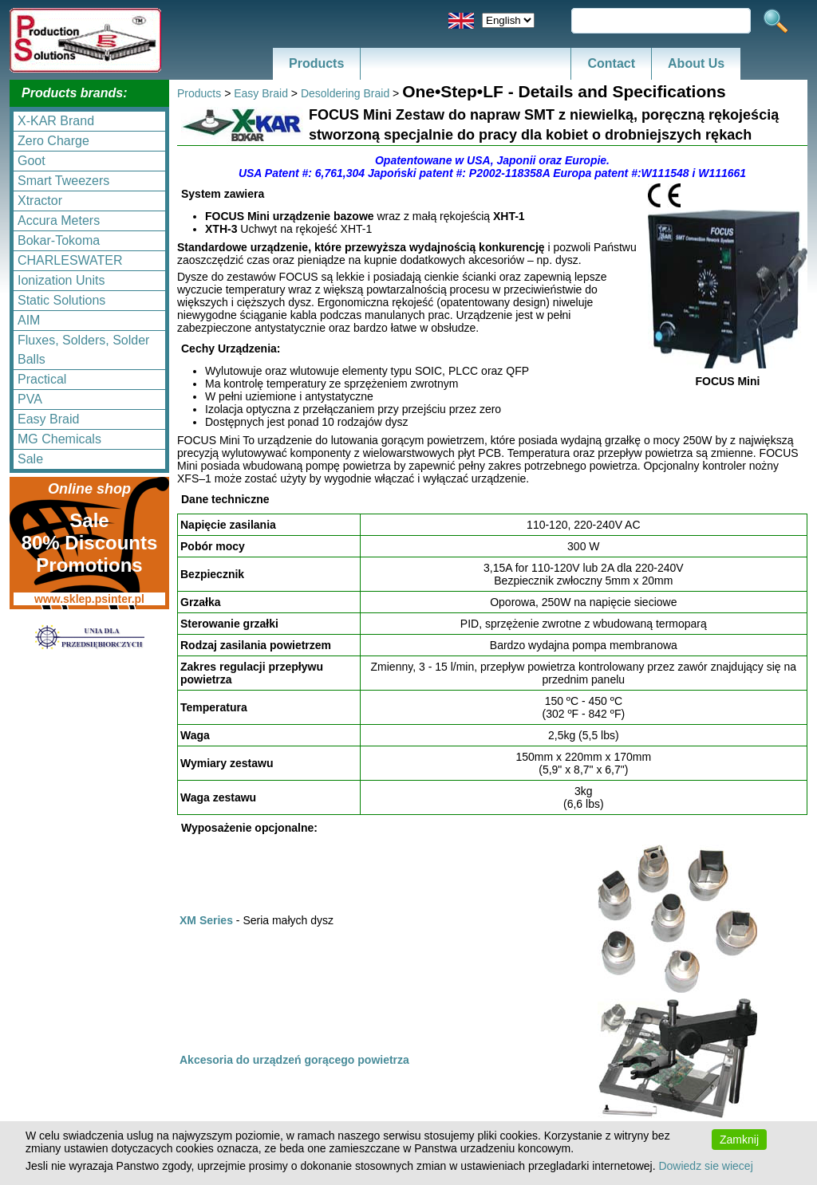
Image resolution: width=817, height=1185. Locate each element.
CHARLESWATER (70, 260)
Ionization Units (61, 280)
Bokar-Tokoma (59, 240)
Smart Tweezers (63, 180)
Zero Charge (53, 141)
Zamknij (739, 1139)
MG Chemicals (59, 439)
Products (316, 63)
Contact (611, 63)
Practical (42, 379)
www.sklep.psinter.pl (89, 598)
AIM (29, 320)
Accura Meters (59, 220)
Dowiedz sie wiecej (705, 1165)
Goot (31, 160)
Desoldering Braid (345, 93)
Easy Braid (48, 419)
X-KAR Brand (56, 121)
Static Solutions (61, 300)
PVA (30, 399)
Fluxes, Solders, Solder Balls (83, 349)
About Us (696, 63)
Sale (30, 459)
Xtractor (40, 200)
